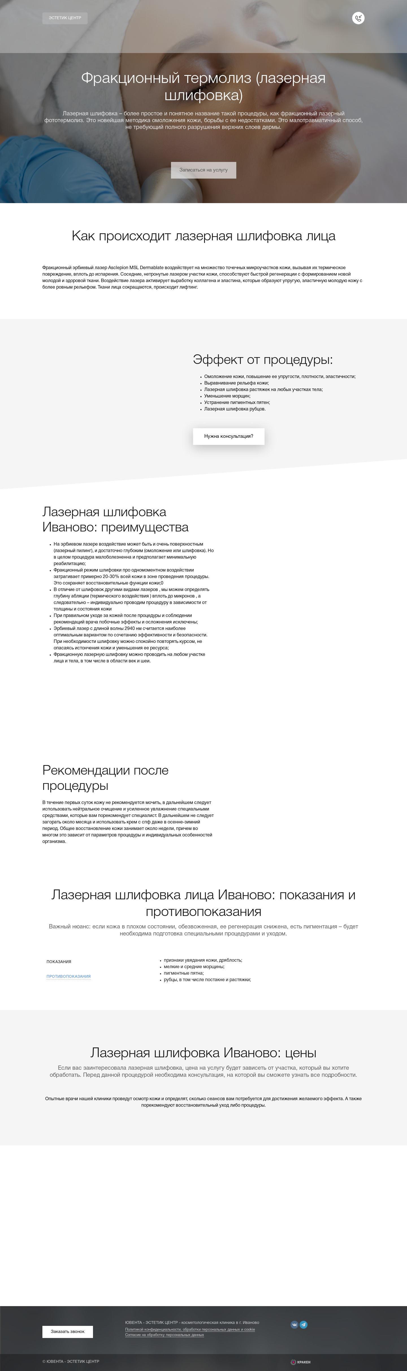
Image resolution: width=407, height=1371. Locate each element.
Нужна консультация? (228, 436)
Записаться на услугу (203, 170)
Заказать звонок (68, 1332)
